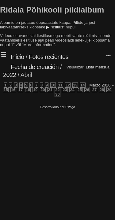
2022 (9, 75)
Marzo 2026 (100, 85)
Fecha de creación (35, 67)
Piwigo (70, 107)
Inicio (17, 56)
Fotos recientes (48, 56)
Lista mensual (98, 67)
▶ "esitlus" (55, 27)
